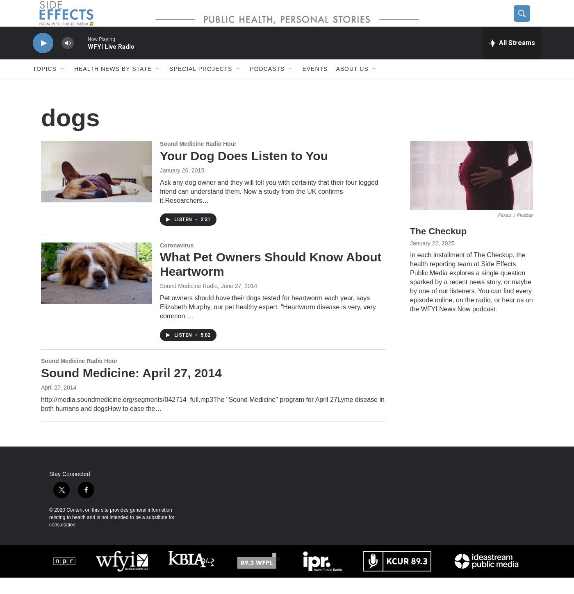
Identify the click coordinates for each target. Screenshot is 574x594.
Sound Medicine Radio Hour (198, 160)
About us (352, 85)
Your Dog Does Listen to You (244, 172)
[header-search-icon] (527, 22)
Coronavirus (177, 261)
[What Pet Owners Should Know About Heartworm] (96, 289)
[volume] (68, 59)
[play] (43, 59)
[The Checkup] (471, 192)
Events (315, 85)
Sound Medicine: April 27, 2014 (131, 389)
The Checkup (438, 248)
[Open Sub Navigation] (62, 85)
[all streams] (512, 59)
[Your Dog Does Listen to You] (96, 188)
